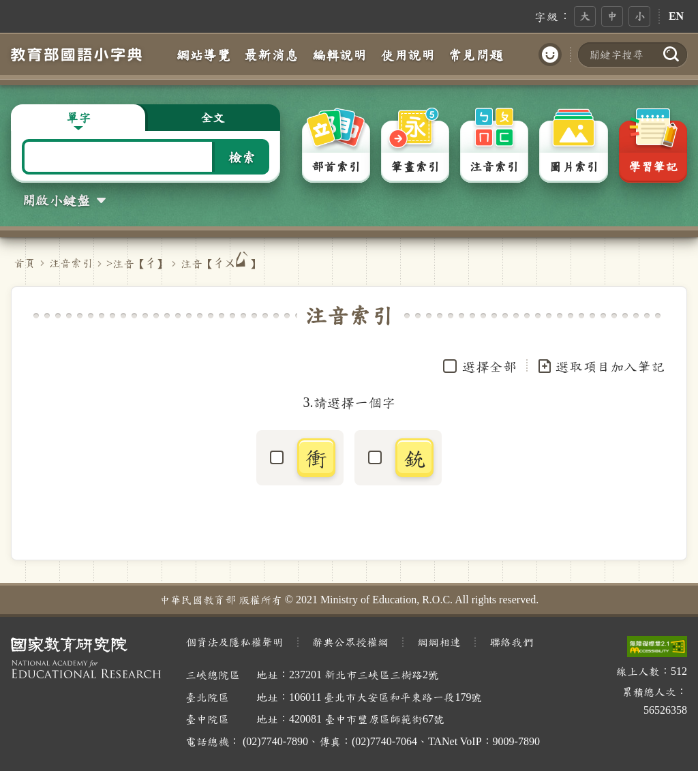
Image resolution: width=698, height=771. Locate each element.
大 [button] (584, 16)
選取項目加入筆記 (600, 366)
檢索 (242, 156)
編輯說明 (339, 54)
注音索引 (71, 263)
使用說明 (407, 54)
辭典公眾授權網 (350, 642)
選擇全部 (489, 366)
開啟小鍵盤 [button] (56, 199)
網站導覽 (203, 54)
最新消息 (271, 54)
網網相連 (439, 642)
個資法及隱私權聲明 (234, 642)
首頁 (24, 263)
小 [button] (639, 16)
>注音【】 (136, 263)
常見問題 (476, 54)
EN (676, 16)
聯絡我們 (511, 642)
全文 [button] (212, 117)
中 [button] (612, 16)
